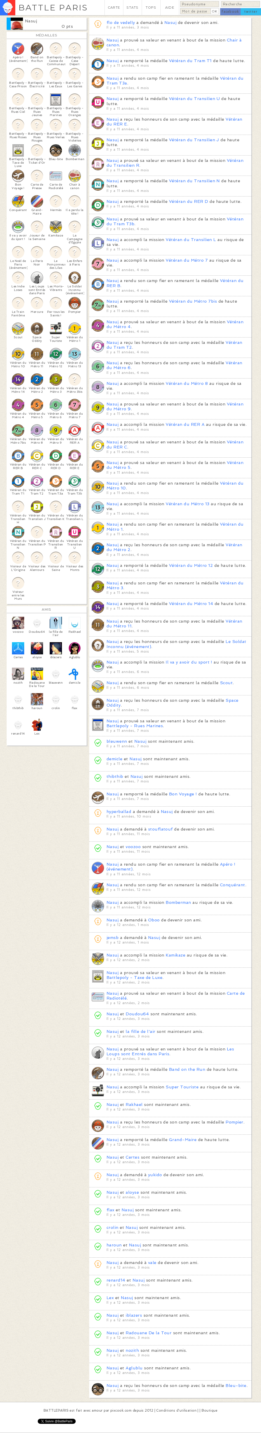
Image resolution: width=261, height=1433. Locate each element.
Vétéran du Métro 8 (187, 383)
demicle (114, 758)
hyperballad (119, 811)
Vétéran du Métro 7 (187, 260)
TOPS (151, 7)
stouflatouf (160, 829)
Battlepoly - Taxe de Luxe (134, 977)
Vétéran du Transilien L (191, 239)
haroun (114, 1245)
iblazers (134, 1315)
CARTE (114, 7)
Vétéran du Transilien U (194, 98)
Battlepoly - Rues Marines (135, 725)
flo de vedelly (121, 22)
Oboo (154, 920)
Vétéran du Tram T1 (190, 60)
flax (110, 1209)
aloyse (132, 1192)
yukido (155, 1174)
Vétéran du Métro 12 (191, 565)
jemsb (113, 937)
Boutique (209, 1410)
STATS (132, 7)
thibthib (115, 776)
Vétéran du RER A (185, 424)
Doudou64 (137, 1013)
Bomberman (178, 902)
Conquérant (232, 884)
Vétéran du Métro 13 (187, 503)
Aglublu (134, 1368)
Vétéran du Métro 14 (191, 603)
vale (152, 1262)
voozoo (133, 846)
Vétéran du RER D (188, 201)
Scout (226, 682)
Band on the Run (187, 1069)
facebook (230, 11)
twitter (250, 11)
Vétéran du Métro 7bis (193, 301)
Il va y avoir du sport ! (189, 662)
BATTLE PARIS (53, 7)
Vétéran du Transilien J (194, 139)
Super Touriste (182, 1087)
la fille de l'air (140, 1031)
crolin (113, 1227)
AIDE (169, 7)
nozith (132, 1350)
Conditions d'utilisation (176, 1410)
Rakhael (134, 1104)
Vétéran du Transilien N (194, 180)
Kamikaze (175, 955)
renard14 (116, 1280)
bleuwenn (117, 741)
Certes (132, 1157)
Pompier (234, 1122)
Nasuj (31, 21)
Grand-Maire (183, 1139)
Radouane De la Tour (149, 1332)
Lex (110, 1297)
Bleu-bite (236, 1385)
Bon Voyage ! (183, 794)
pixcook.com (121, 1410)
